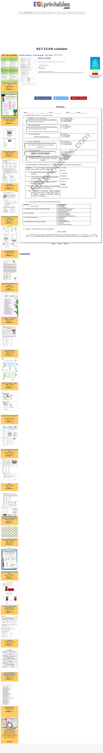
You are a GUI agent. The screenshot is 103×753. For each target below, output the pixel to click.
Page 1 (54, 243)
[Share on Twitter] (60, 98)
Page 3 (66, 243)
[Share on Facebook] (43, 98)
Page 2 (60, 243)
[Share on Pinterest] (78, 98)
